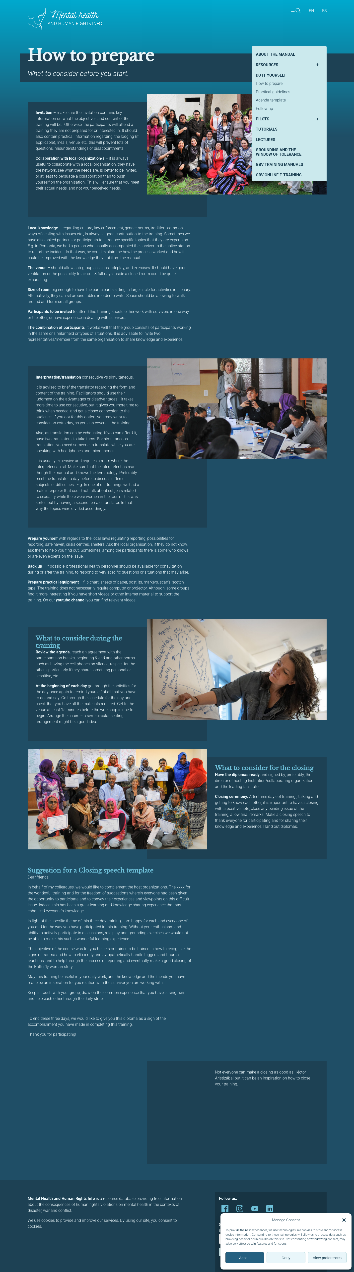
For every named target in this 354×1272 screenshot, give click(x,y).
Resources (267, 64)
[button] (344, 1220)
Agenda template (271, 100)
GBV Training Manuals (279, 164)
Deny (286, 1258)
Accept (245, 1258)
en (311, 10)
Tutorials (267, 129)
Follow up (264, 108)
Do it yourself (271, 75)
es (324, 10)
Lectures (265, 139)
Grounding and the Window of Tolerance (278, 152)
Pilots (262, 119)
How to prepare (269, 83)
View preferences (327, 1258)
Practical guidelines (273, 92)
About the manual (275, 54)
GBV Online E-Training (279, 175)
